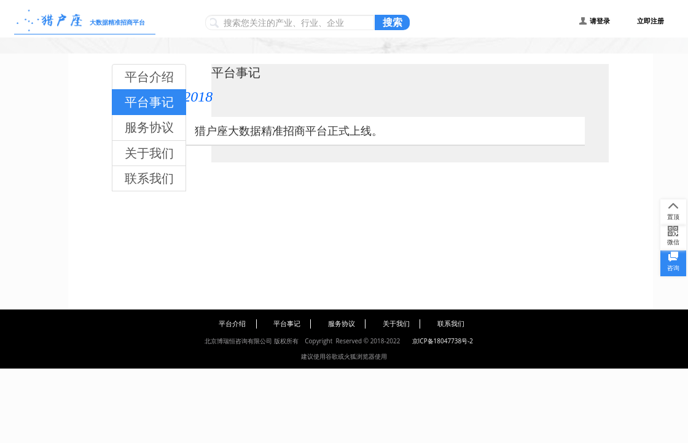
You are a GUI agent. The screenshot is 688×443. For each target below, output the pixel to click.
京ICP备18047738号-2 (442, 341)
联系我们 (149, 178)
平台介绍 (149, 76)
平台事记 (149, 102)
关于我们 (149, 153)
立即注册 (650, 21)
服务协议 (149, 127)
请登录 (600, 21)
